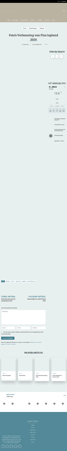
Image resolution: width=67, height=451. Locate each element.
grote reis (18, 281)
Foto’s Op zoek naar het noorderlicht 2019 (8, 300)
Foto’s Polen (22, 375)
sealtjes (26, 44)
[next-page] (35, 386)
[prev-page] (32, 386)
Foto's (24, 28)
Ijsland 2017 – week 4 (59, 141)
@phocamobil (10, 394)
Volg (65, 395)
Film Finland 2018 (58, 135)
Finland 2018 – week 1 (59, 124)
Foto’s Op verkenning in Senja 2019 (59, 119)
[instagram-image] (4, 403)
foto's (12, 281)
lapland (24, 281)
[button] (64, 11)
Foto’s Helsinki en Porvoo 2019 (57, 376)
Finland (42, 28)
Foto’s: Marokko (6, 375)
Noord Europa (33, 28)
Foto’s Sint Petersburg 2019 (41, 376)
